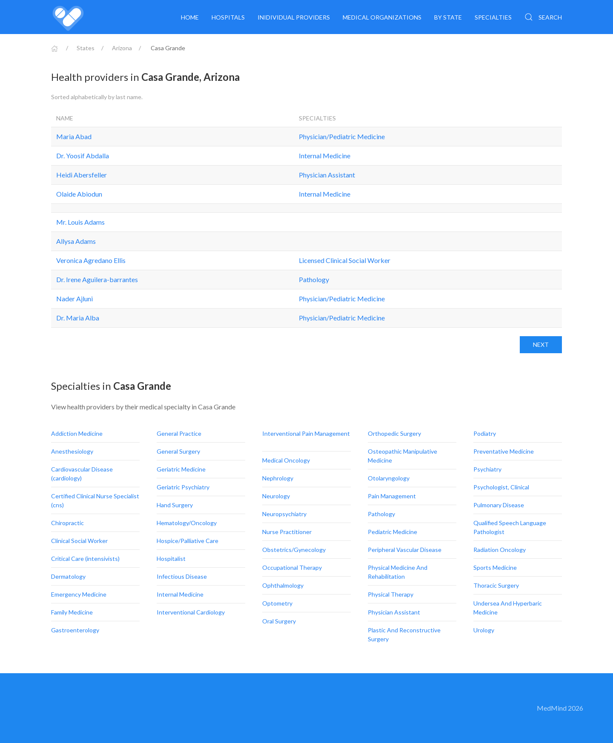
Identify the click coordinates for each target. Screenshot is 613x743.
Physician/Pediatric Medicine (342, 136)
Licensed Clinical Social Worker (344, 260)
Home (190, 17)
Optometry (278, 603)
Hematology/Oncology (187, 522)
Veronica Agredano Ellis (91, 260)
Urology (484, 630)
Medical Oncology (286, 460)
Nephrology (278, 478)
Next (541, 344)
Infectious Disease (182, 576)
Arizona (122, 47)
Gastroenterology (75, 630)
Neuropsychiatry (285, 513)
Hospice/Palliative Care (188, 540)
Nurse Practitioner (287, 531)
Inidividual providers (294, 17)
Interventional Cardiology (191, 612)
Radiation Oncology (500, 549)
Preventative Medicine (504, 451)
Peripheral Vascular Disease (405, 549)
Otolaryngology (389, 478)
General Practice (180, 433)
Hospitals (228, 17)
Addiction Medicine (77, 433)
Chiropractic (68, 522)
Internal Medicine (324, 155)
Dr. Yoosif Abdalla (82, 155)
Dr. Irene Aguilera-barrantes (97, 279)
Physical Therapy (391, 594)
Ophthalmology (283, 585)
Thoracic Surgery (496, 585)
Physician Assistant (327, 175)
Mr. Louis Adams (80, 222)
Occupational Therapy (292, 567)
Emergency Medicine (79, 594)
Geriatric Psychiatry (184, 487)
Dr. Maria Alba (77, 318)
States (86, 47)
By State (448, 17)
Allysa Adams (76, 241)
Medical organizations (382, 17)
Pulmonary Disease (499, 505)
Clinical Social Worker (80, 540)
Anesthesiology (73, 451)
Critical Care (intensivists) (86, 558)
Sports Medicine (495, 567)
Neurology (276, 496)
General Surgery (179, 451)
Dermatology (69, 576)
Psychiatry (488, 469)
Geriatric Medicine (182, 469)
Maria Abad (74, 136)
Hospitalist (172, 558)
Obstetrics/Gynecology (294, 549)
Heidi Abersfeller (81, 175)
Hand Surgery (175, 505)
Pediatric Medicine (393, 531)
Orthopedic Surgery (395, 433)
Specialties (493, 17)
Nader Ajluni (74, 298)
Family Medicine (72, 612)
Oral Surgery (279, 621)
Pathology (314, 279)
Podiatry (485, 433)
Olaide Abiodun (79, 194)
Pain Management (392, 496)
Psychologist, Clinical (501, 487)
